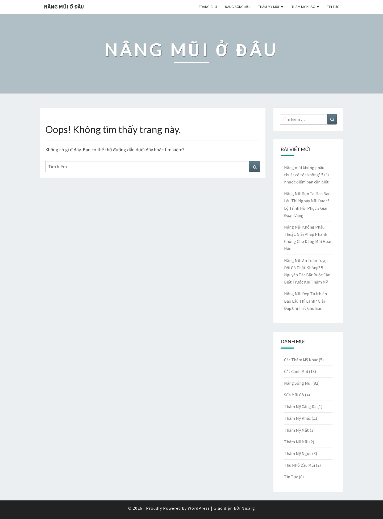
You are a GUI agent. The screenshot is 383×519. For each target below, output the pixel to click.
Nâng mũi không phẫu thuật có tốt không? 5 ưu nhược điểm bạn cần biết (306, 175)
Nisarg (248, 508)
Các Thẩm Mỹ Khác (301, 359)
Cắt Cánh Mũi (296, 371)
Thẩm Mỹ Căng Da (300, 406)
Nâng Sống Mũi (237, 6)
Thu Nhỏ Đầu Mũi (299, 465)
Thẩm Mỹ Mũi (268, 6)
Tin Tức (333, 6)
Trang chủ (208, 6)
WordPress (199, 508)
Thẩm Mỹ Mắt (296, 430)
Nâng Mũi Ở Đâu (64, 6)
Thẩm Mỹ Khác (303, 6)
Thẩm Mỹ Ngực (297, 453)
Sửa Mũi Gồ (294, 394)
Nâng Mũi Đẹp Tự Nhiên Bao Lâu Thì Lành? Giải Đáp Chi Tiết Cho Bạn (305, 301)
